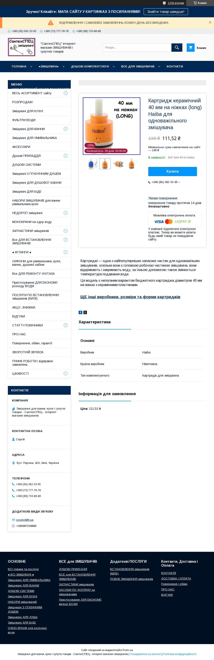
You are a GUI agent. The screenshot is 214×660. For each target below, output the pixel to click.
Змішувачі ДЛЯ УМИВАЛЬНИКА (34, 138)
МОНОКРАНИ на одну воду (32, 222)
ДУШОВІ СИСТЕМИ (26, 164)
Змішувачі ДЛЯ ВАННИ (28, 129)
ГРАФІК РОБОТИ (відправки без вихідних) (66, 77)
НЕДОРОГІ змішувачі (27, 213)
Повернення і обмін (180, 77)
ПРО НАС (19, 334)
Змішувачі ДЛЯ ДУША (23, 617)
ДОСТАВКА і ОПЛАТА (176, 578)
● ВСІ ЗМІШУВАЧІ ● (21, 574)
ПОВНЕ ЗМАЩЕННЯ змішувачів (131, 579)
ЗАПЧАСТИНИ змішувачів (30, 231)
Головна (19, 66)
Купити (173, 171)
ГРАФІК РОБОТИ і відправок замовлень (32, 362)
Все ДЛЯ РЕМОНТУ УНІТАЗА (33, 273)
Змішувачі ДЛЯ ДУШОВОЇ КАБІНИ (36, 182)
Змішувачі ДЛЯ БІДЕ (26, 191)
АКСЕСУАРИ (21, 147)
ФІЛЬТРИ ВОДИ (23, 120)
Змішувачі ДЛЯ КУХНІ (27, 111)
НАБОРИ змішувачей (22, 601)
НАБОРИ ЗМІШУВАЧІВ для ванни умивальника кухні (36, 202)
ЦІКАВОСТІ (20, 373)
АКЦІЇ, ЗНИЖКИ (23, 307)
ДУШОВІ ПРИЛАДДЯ (73, 569)
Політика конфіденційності (179, 654)
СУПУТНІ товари (154, 89)
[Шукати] (176, 47)
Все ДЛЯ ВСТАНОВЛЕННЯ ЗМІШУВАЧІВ (31, 241)
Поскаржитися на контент (145, 654)
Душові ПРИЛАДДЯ (26, 156)
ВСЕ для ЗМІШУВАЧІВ (137, 66)
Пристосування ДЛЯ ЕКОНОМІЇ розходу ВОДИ (35, 284)
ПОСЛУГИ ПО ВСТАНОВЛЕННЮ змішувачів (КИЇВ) (35, 296)
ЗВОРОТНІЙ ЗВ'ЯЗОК (27, 352)
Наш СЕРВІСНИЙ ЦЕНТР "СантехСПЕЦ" (42, 89)
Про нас (88, 89)
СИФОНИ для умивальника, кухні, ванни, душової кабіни (36, 262)
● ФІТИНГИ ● (21, 252)
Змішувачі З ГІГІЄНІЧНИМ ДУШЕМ (36, 173)
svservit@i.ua (24, 519)
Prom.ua (128, 650)
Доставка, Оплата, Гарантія (131, 77)
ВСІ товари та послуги (23, 569)
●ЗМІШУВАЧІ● (49, 66)
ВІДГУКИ (18, 77)
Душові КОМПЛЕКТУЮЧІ (90, 66)
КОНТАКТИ (175, 66)
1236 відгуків (176, 3)
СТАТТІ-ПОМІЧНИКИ (118, 89)
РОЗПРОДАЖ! (22, 102)
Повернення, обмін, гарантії (32, 343)
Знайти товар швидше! (166, 12)
